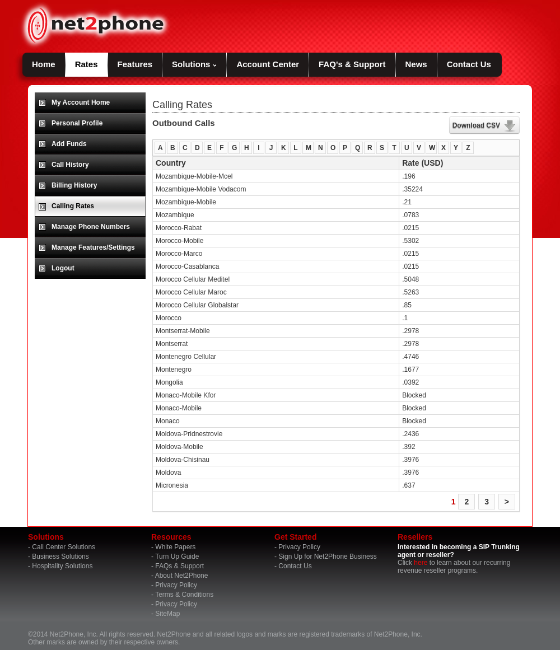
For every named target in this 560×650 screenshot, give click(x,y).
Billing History (74, 185)
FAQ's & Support (352, 64)
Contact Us (469, 64)
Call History (70, 165)
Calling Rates (73, 206)
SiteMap (167, 614)
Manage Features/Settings (93, 247)
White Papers (175, 547)
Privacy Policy (176, 585)
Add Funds (69, 144)
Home (43, 64)
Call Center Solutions (63, 547)
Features (135, 64)
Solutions (194, 64)
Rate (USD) (422, 162)
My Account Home (81, 102)
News (416, 64)
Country (171, 162)
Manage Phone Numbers (91, 227)
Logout (63, 268)
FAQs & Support (179, 566)
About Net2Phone (181, 575)
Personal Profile (77, 123)
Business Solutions (60, 556)
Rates (86, 64)
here (420, 563)
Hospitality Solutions (62, 566)
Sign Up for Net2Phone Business (327, 556)
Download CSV (476, 125)
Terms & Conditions (184, 594)
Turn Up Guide (177, 556)
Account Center (267, 64)
